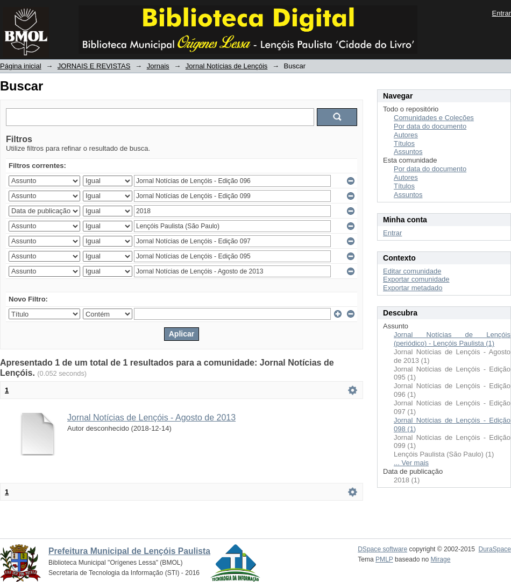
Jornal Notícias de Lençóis (226, 66)
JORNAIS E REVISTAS (94, 66)
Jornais (158, 66)
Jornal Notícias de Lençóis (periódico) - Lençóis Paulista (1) (452, 339)
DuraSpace (495, 549)
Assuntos (408, 152)
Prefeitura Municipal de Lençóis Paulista (129, 551)
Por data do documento (430, 126)
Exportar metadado (413, 288)
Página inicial (20, 66)
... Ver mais (411, 463)
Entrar (501, 13)
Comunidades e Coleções (434, 118)
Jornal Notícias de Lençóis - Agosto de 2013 (151, 417)
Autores (406, 135)
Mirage (441, 559)
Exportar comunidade (416, 279)
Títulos (404, 143)
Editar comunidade (412, 271)
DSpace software (382, 549)
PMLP (384, 559)
